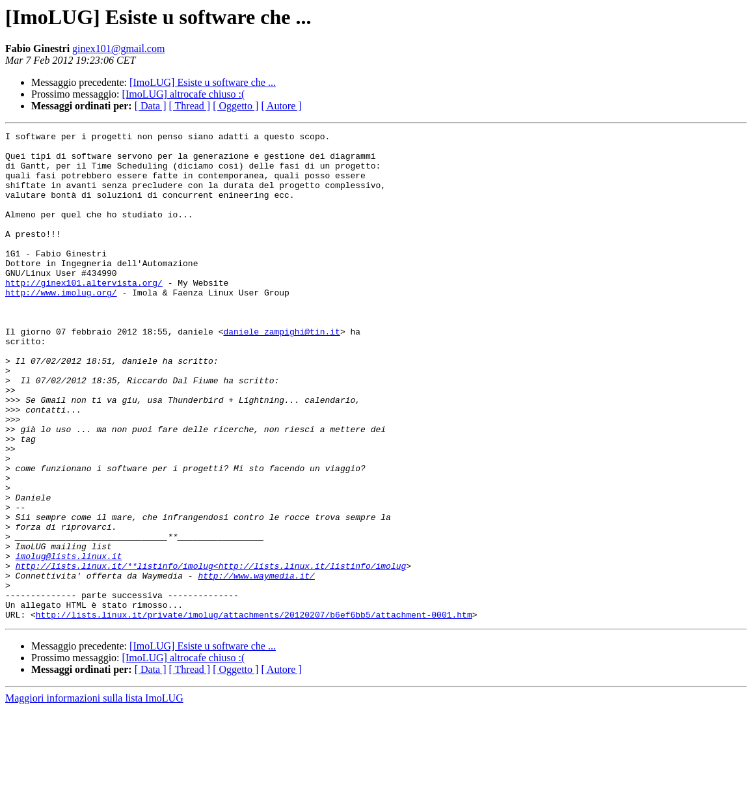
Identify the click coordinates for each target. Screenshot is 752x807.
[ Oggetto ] (235, 105)
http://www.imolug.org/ (61, 325)
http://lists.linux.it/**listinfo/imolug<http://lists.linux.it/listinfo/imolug (211, 653)
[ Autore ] (281, 105)
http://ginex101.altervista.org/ (84, 314)
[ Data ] (151, 105)
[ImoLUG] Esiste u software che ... (202, 82)
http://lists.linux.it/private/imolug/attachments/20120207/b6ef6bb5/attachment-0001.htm (254, 712)
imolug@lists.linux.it (69, 642)
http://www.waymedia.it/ (256, 665)
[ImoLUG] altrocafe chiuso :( (183, 94)
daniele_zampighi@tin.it (281, 372)
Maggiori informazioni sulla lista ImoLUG (94, 795)
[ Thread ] (190, 105)
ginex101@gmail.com (118, 48)
